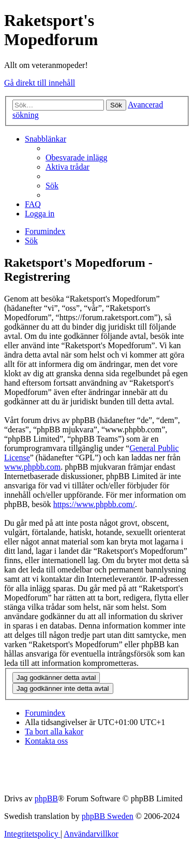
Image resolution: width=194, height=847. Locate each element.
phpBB (46, 798)
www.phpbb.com (32, 466)
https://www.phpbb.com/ (94, 504)
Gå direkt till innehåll (39, 82)
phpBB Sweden (107, 816)
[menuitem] (77, 157)
